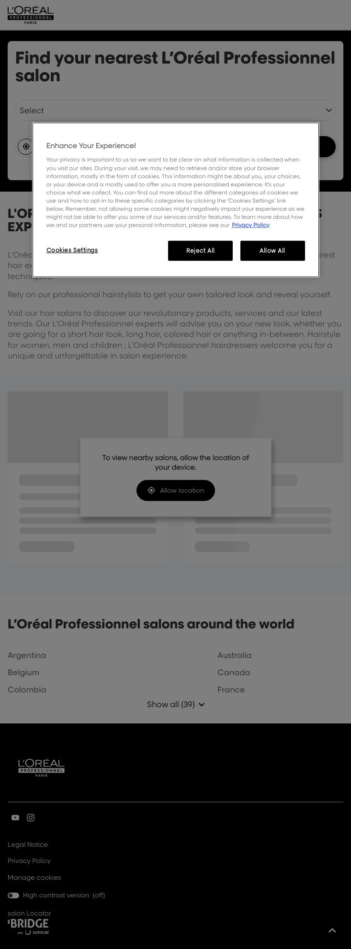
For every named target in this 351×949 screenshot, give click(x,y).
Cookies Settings (72, 250)
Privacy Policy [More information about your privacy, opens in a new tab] (251, 224)
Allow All (272, 250)
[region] (175, 200)
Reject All (200, 250)
